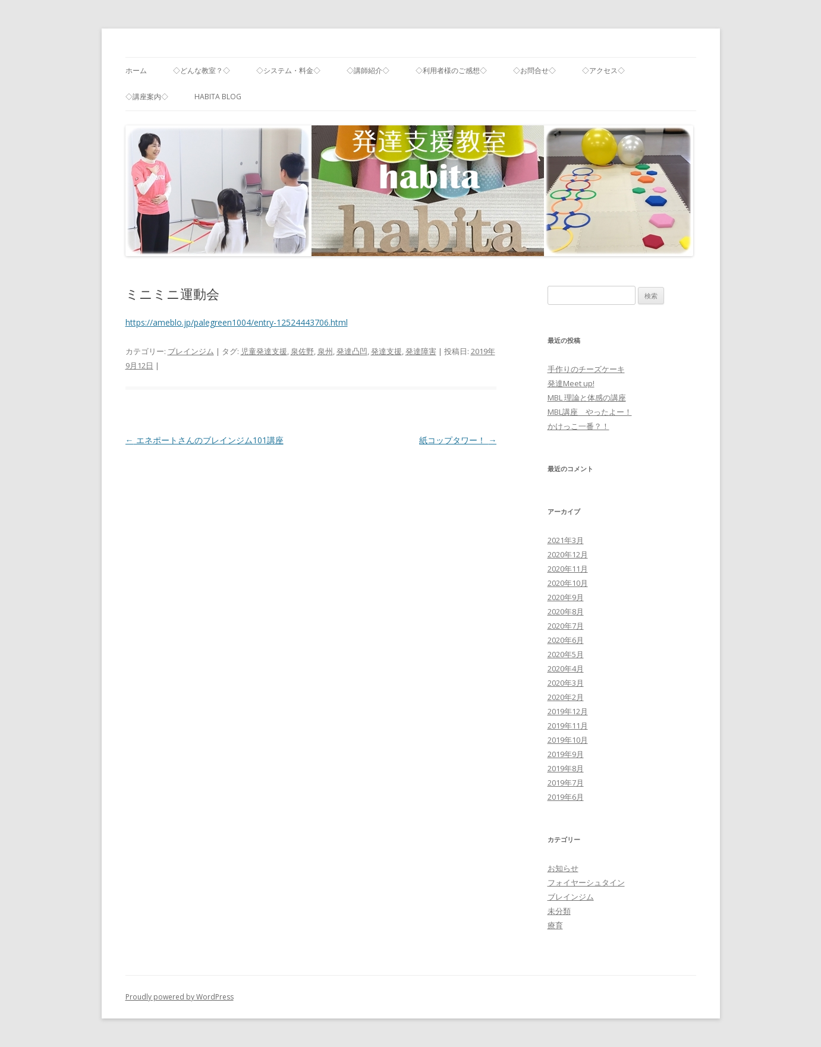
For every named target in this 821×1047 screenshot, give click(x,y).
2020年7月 (566, 625)
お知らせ (563, 868)
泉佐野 (302, 351)
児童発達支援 (264, 351)
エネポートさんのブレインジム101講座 (204, 440)
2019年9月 (566, 754)
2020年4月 (566, 668)
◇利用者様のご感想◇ (451, 70)
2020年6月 (566, 640)
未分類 (559, 911)
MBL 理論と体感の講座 (587, 397)
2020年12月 (568, 554)
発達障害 (420, 351)
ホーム (136, 70)
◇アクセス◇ (603, 70)
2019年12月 (568, 711)
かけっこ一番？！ (578, 426)
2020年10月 (568, 583)
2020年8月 (566, 611)
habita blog (217, 97)
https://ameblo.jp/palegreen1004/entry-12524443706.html (236, 322)
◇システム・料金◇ (288, 70)
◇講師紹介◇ (368, 70)
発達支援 (386, 351)
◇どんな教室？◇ (201, 70)
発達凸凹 (351, 351)
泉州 (325, 351)
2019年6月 (566, 796)
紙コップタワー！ (457, 440)
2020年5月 (566, 654)
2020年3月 (566, 682)
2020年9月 (566, 597)
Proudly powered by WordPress (179, 997)
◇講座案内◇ (146, 97)
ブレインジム (191, 351)
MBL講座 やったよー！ (590, 411)
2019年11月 (568, 725)
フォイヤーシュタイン (586, 882)
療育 (555, 925)
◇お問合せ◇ (534, 70)
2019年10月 (568, 739)
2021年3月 (566, 540)
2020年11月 (568, 568)
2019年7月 (566, 782)
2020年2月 (566, 697)
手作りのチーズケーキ (586, 369)
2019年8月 (566, 768)
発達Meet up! (571, 383)
